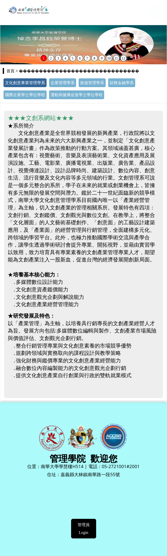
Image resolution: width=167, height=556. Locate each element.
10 (109, 58)
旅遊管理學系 (92, 83)
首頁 (11, 71)
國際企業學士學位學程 (25, 95)
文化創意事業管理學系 (25, 83)
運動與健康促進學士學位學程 (77, 95)
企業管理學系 (63, 83)
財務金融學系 (122, 83)
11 (116, 58)
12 (123, 58)
